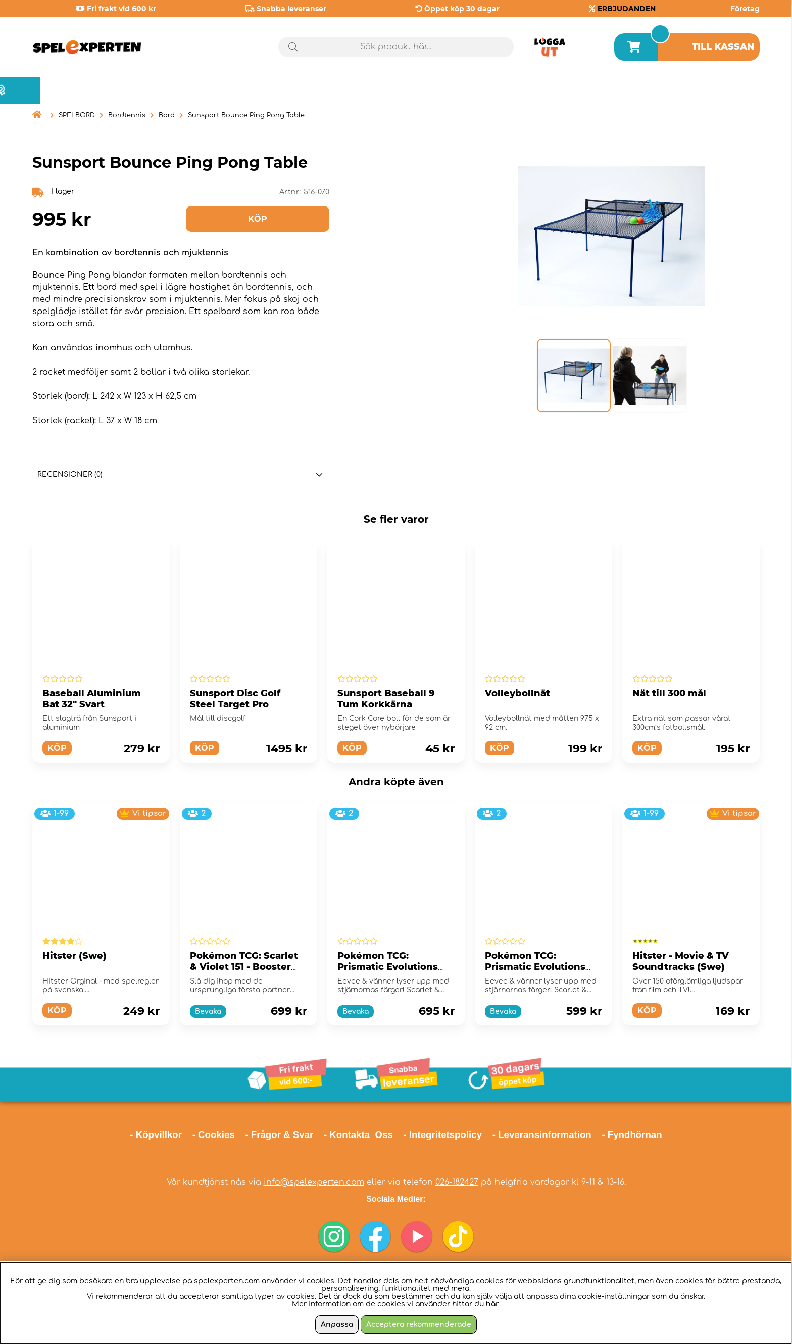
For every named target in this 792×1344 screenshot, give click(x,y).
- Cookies (213, 1134)
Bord (167, 115)
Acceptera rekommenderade (418, 1324)
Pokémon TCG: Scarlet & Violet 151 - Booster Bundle (244, 967)
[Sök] (396, 47)
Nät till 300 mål (669, 693)
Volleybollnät (517, 693)
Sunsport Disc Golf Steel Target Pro (235, 699)
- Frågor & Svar (279, 1134)
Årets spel (716, 90)
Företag (745, 8)
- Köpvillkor (156, 1134)
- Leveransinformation (541, 1134)
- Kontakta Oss (358, 1134)
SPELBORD (77, 115)
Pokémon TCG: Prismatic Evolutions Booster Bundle (535, 967)
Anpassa (337, 1324)
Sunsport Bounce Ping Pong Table (246, 115)
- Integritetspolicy (443, 1134)
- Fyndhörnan (632, 1134)
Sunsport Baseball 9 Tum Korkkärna (386, 699)
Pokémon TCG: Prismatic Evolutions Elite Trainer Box (387, 967)
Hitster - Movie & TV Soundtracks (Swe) (680, 961)
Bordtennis (126, 115)
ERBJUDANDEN (627, 8)
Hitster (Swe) (74, 955)
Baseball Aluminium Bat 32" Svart (91, 699)
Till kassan (723, 47)
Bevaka (208, 1011)
